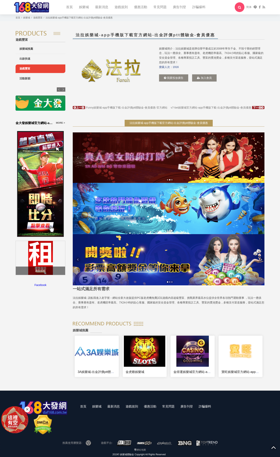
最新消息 (101, 7)
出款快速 (24, 58)
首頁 (69, 7)
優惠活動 (140, 7)
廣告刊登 (179, 7)
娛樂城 (84, 7)
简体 (249, 7)
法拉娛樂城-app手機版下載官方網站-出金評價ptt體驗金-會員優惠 (169, 122)
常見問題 (160, 7)
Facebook (40, 285)
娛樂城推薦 (26, 48)
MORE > (60, 123)
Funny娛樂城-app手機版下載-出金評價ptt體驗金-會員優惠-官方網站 (120, 107)
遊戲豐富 (24, 68)
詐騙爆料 (199, 7)
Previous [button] (59, 89)
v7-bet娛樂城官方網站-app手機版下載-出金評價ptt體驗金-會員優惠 (217, 107)
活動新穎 (24, 78)
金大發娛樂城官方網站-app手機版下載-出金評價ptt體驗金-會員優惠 (35, 123)
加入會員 (204, 77)
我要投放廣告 (173, 77)
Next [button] (63, 89)
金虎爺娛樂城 (135, 372)
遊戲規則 (121, 7)
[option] (111, 70)
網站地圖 (141, 449)
